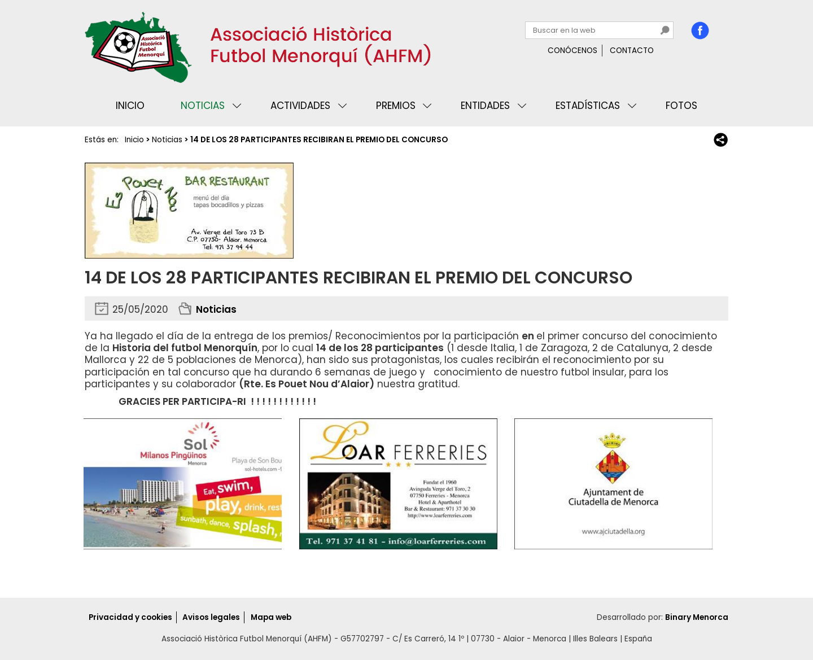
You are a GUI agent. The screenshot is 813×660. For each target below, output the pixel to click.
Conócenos (572, 50)
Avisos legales (211, 617)
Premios (396, 105)
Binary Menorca (696, 617)
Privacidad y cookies (130, 617)
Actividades (300, 105)
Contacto (632, 50)
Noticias (203, 105)
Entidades (485, 105)
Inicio (130, 105)
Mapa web (271, 617)
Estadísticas (588, 105)
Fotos (681, 105)
